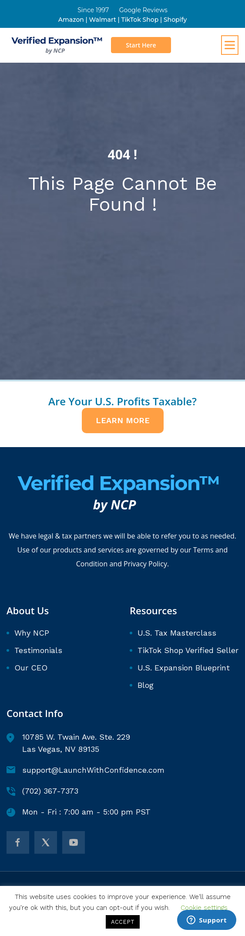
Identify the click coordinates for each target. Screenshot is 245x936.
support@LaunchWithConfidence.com (85, 769)
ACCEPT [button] (122, 922)
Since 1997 (93, 10)
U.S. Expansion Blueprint (184, 667)
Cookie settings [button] (204, 908)
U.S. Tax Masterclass (177, 632)
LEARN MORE (123, 420)
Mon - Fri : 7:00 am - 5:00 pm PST (79, 812)
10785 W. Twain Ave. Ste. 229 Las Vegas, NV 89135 (68, 743)
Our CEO (30, 667)
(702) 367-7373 (42, 791)
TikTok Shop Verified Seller (188, 650)
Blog (146, 685)
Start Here (141, 45)
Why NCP (31, 632)
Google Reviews (143, 10)
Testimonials (38, 650)
